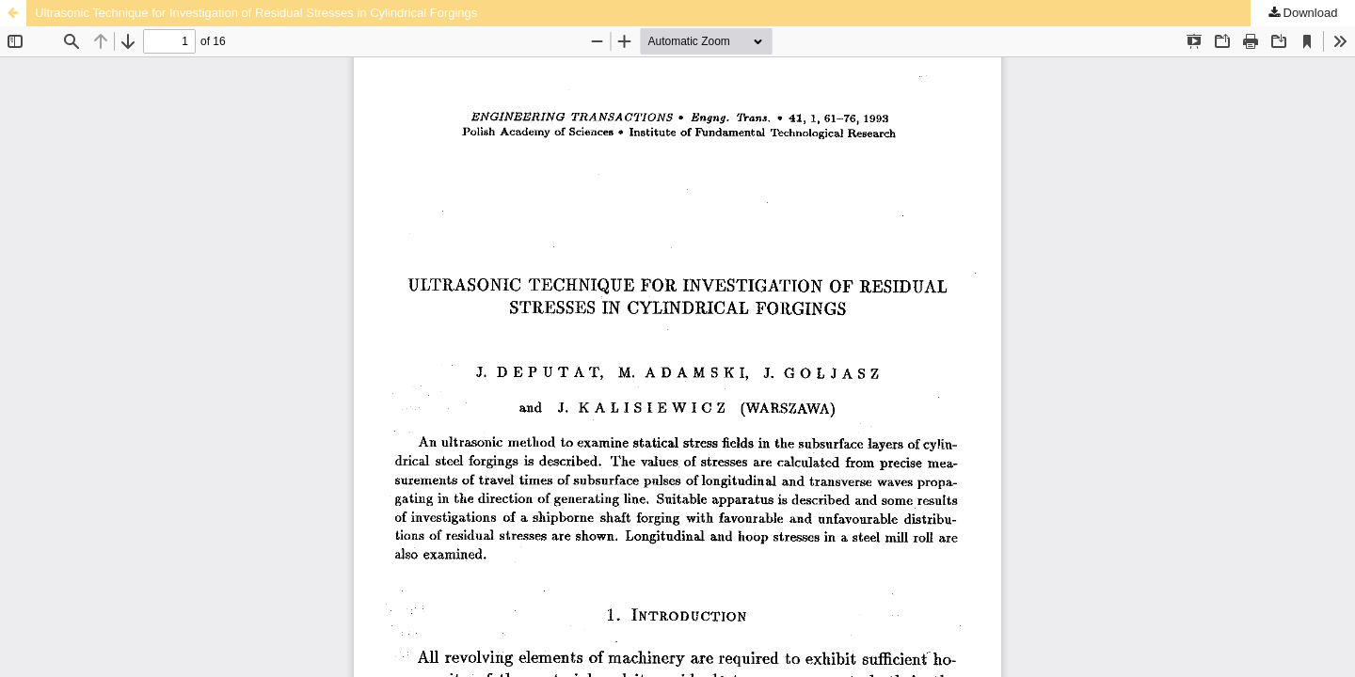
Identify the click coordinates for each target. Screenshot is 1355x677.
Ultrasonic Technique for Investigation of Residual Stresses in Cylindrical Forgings (256, 13)
